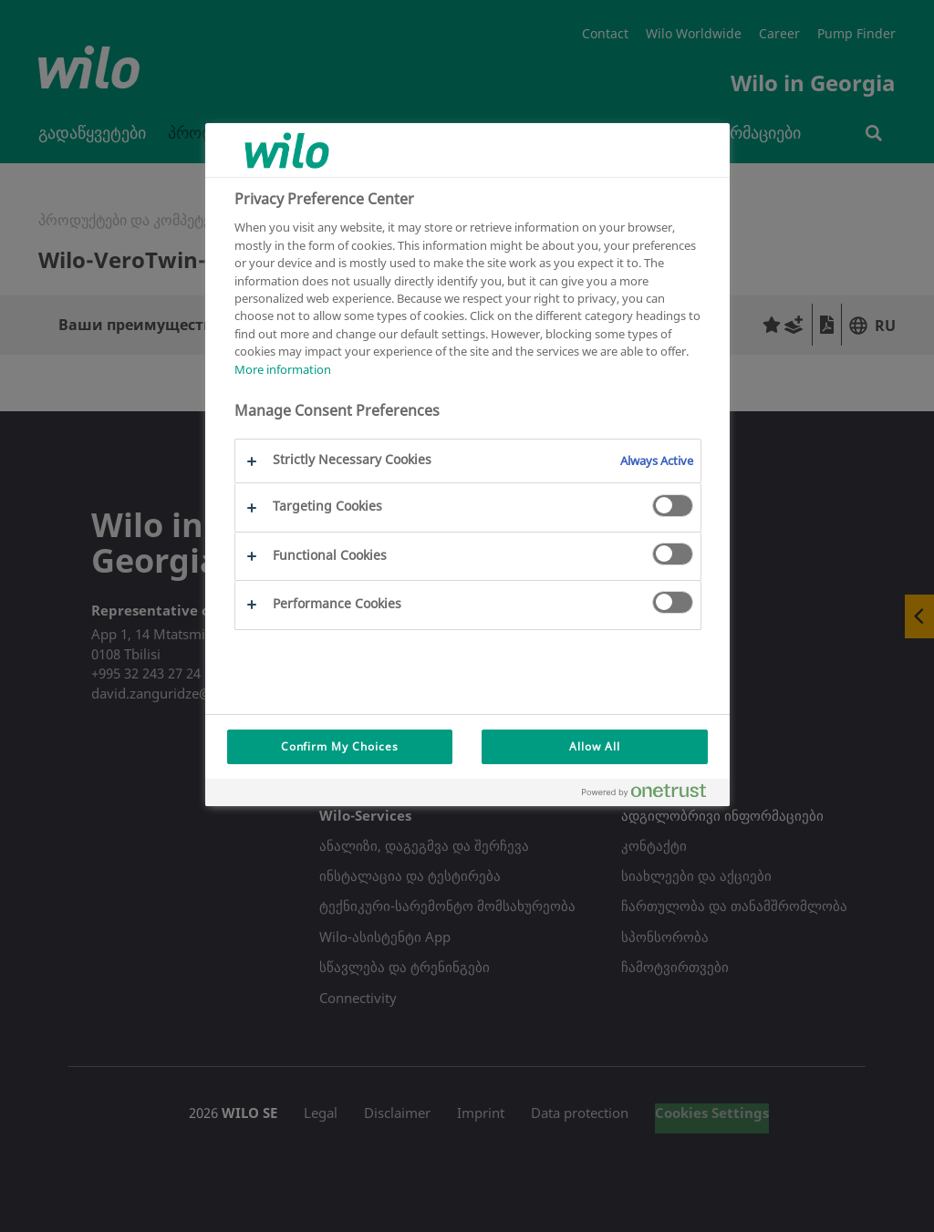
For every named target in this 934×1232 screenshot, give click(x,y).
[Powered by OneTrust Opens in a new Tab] (651, 794)
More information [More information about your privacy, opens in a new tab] (282, 369)
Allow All (594, 746)
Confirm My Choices (340, 746)
